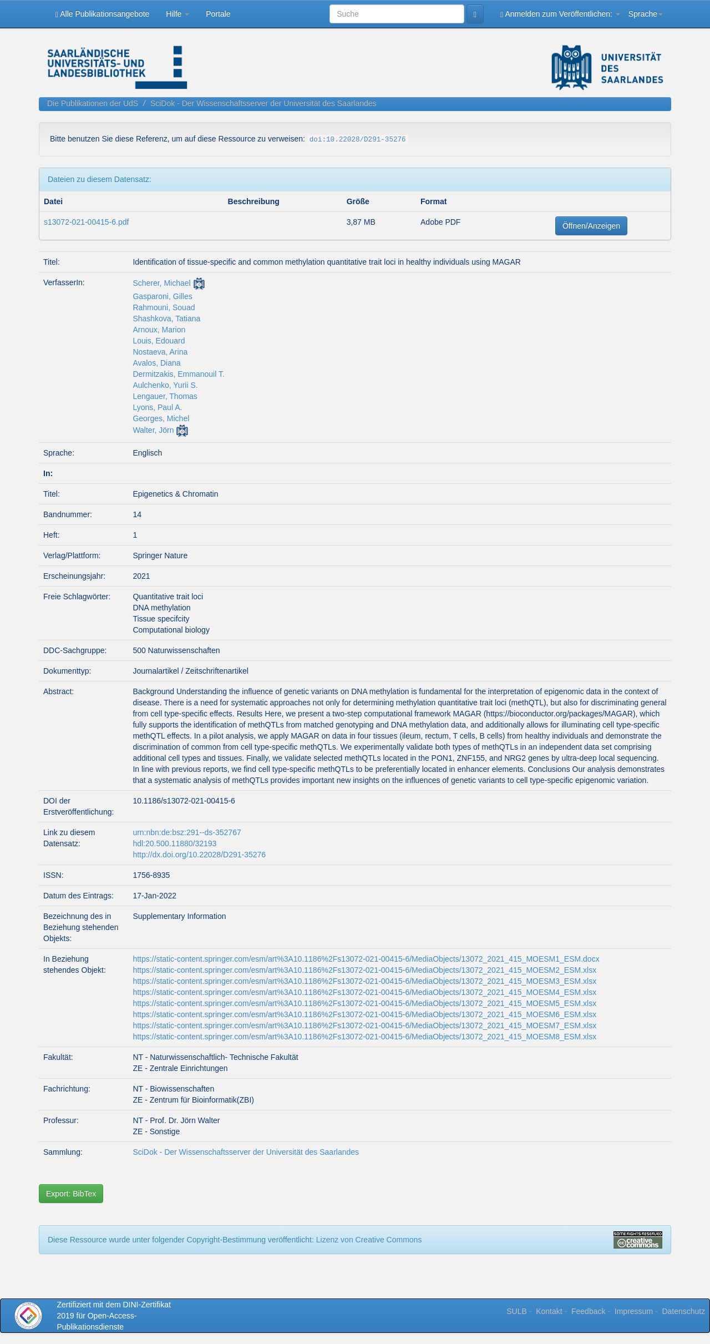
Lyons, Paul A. (157, 407)
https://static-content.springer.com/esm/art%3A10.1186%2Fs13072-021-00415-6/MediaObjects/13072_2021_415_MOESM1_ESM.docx (366, 958)
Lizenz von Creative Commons (369, 1239)
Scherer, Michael (161, 283)
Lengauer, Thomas (165, 396)
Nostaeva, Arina (160, 351)
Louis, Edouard (159, 340)
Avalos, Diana (156, 362)
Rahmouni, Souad (164, 307)
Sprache (645, 13)
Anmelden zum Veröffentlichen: (560, 14)
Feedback (588, 1311)
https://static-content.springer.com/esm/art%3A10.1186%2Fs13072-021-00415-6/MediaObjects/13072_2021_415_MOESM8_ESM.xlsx (364, 1036)
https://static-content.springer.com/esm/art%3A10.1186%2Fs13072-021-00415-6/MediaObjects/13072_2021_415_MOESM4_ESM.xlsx (364, 992)
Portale (218, 13)
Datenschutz (683, 1311)
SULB (516, 1311)
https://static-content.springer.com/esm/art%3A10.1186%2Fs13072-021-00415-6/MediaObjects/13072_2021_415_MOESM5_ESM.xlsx (364, 1003)
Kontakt (549, 1311)
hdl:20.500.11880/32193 (174, 843)
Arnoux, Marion (159, 329)
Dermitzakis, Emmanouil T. (178, 374)
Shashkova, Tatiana (166, 318)
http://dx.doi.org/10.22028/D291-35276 (199, 854)
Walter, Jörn (153, 430)
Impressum (634, 1311)
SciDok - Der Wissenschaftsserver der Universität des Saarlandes (263, 103)
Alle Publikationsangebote (102, 14)
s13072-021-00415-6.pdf (86, 222)
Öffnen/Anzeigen (591, 225)
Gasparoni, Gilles (162, 296)
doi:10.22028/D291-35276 (358, 140)
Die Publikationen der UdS (92, 103)
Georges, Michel (161, 418)
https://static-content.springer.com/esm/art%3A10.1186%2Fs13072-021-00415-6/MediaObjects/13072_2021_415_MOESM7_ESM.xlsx (364, 1025)
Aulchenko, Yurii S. (165, 385)
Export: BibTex (71, 1193)
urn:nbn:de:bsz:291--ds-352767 (187, 832)
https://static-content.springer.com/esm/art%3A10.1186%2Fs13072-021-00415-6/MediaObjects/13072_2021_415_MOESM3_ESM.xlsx (364, 981)
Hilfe (177, 13)
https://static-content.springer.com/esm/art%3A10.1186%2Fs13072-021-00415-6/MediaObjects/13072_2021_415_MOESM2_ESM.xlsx (364, 970)
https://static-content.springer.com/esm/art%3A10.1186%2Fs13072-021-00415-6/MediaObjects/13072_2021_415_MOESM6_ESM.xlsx (364, 1014)
